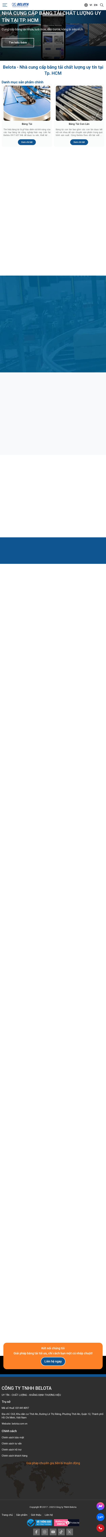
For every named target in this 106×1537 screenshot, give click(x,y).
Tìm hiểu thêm (18, 42)
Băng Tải (27, 124)
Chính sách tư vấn (12, 1443)
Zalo (100, 1517)
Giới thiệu (36, 1514)
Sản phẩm (21, 1514)
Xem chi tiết (26, 142)
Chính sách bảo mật (13, 1437)
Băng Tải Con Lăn (79, 124)
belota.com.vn (19, 1423)
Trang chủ (7, 1514)
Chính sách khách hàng (14, 1455)
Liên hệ (49, 1514)
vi (91, 5)
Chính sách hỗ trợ (11, 1449)
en (95, 5)
